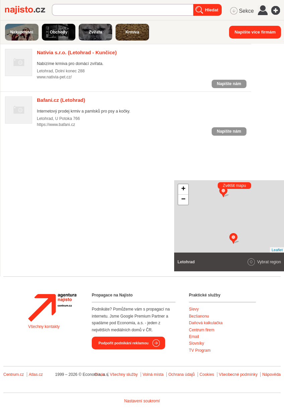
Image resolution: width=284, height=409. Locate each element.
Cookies (207, 374)
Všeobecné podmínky (238, 374)
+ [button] (183, 189)
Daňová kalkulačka (206, 323)
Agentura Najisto (52, 307)
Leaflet (277, 250)
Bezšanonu (199, 316)
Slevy (194, 309)
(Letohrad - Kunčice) (77, 52)
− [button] (183, 200)
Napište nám (229, 83)
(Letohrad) (61, 100)
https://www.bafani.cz (56, 124)
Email (194, 336)
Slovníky (196, 343)
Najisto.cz (28, 10)
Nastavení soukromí (142, 401)
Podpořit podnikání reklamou (123, 343)
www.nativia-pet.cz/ (54, 77)
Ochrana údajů (181, 374)
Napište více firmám (255, 32)
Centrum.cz (13, 374)
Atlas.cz (36, 374)
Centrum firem (201, 330)
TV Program (200, 350)
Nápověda (271, 374)
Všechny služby (124, 374)
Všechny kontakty (44, 326)
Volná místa (153, 374)
